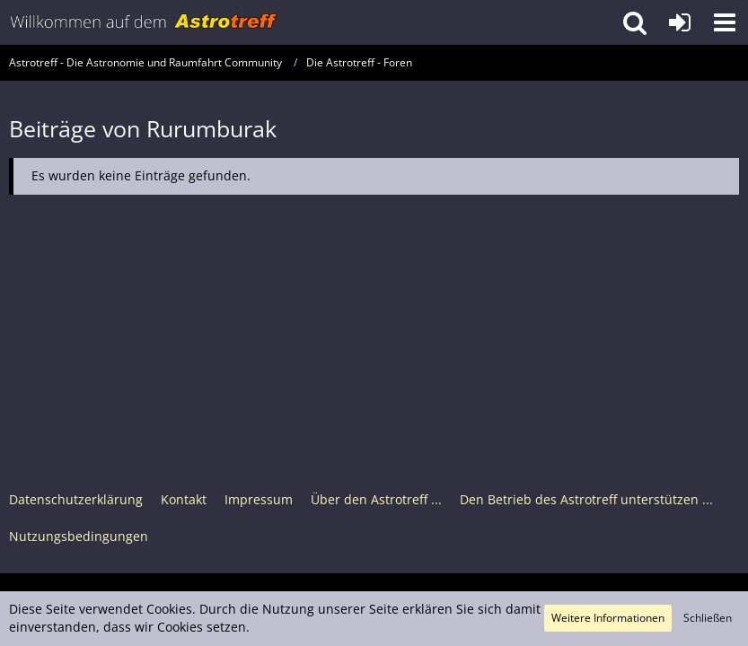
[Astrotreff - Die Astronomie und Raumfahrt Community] (143, 22)
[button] (725, 22)
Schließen (707, 617)
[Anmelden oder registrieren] (680, 22)
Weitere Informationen (607, 617)
